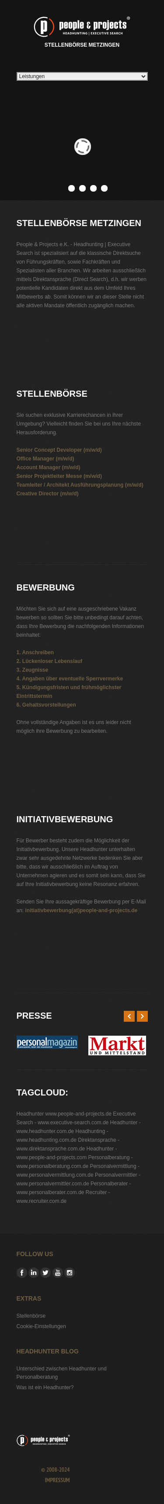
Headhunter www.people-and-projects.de (64, 1114)
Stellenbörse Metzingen (82, 30)
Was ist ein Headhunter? (45, 1387)
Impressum (57, 1480)
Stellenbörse (31, 1316)
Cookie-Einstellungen (41, 1326)
